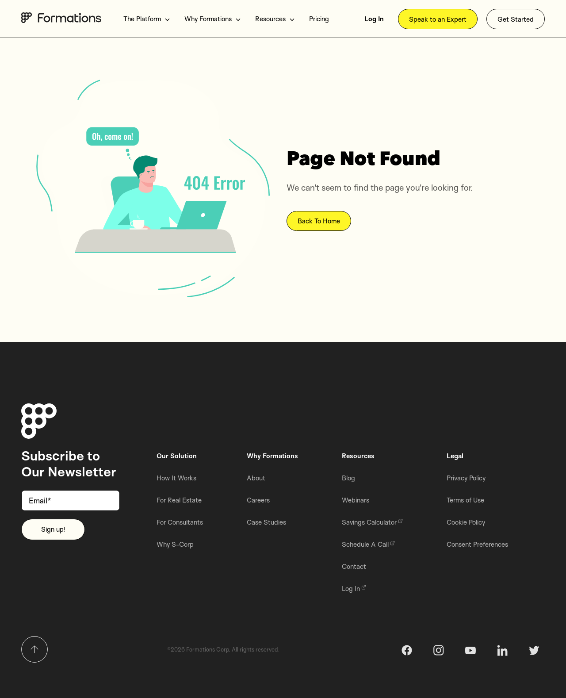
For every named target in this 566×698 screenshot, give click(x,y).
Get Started (515, 19)
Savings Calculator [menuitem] (372, 522)
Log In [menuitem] (374, 19)
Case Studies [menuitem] (266, 522)
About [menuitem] (256, 478)
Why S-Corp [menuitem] (175, 544)
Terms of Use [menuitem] (465, 500)
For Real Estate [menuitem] (179, 500)
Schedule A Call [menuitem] (368, 544)
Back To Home (319, 221)
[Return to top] (34, 649)
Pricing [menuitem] (319, 19)
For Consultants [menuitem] (180, 522)
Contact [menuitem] (354, 566)
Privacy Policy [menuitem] (466, 478)
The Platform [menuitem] (146, 19)
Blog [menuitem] (348, 478)
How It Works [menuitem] (176, 478)
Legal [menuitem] (455, 456)
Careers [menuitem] (258, 500)
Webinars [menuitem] (355, 500)
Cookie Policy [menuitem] (466, 522)
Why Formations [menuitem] (212, 19)
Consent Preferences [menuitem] (477, 544)
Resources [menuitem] (275, 19)
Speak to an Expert (438, 19)
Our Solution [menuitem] (177, 456)
